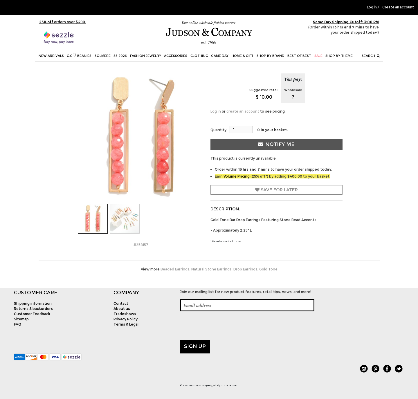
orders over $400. (62, 22)
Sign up (195, 346)
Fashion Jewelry (145, 56)
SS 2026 (120, 56)
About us (121, 308)
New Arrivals (51, 56)
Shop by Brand (270, 56)
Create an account (398, 7)
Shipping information (33, 303)
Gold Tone (268, 269)
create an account (242, 111)
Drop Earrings (245, 269)
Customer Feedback (32, 314)
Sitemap (21, 319)
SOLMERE (103, 56)
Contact (120, 303)
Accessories (175, 56)
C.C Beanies (79, 55)
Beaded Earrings (175, 269)
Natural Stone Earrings (211, 269)
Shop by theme (339, 56)
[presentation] (224, 325)
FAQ (17, 324)
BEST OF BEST (299, 56)
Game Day (219, 56)
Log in (372, 7)
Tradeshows (124, 314)
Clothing (199, 56)
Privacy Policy (125, 319)
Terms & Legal (125, 324)
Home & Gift (242, 56)
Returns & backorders (33, 308)
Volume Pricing (237, 176)
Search (371, 56)
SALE (318, 56)
